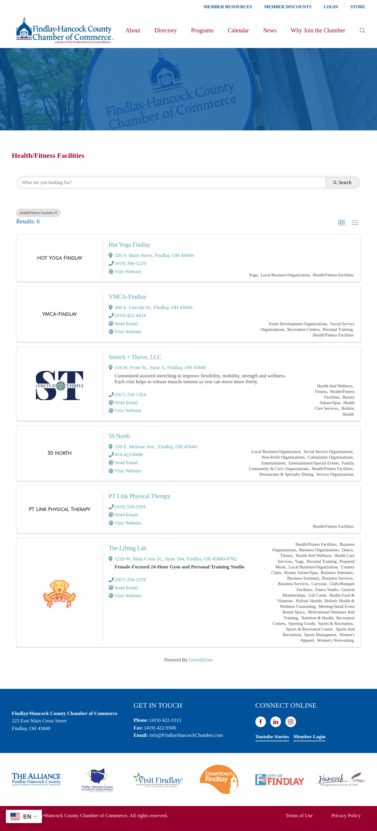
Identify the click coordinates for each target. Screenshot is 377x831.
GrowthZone (200, 659)
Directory (165, 30)
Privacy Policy (346, 815)
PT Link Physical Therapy (140, 496)
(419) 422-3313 (165, 720)
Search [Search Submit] (342, 182)
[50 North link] (59, 453)
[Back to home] (64, 30)
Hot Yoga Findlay (130, 244)
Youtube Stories (272, 736)
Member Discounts (287, 6)
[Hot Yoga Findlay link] (59, 258)
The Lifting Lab (127, 548)
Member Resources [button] (228, 6)
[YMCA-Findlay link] (59, 314)
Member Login (309, 736)
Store (357, 6)
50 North (119, 436)
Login (330, 6)
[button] (362, 30)
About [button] (132, 30)
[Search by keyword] (172, 182)
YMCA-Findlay (127, 296)
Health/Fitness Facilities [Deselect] (38, 213)
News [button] (270, 30)
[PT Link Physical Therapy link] (59, 509)
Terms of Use (299, 815)
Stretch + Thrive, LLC (135, 357)
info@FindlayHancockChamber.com (186, 735)
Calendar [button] (238, 30)
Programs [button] (202, 30)
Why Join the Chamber (318, 30)
